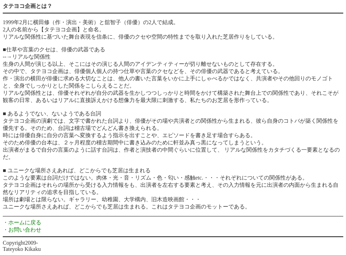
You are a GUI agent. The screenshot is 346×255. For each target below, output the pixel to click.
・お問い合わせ (22, 230)
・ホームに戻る (22, 222)
